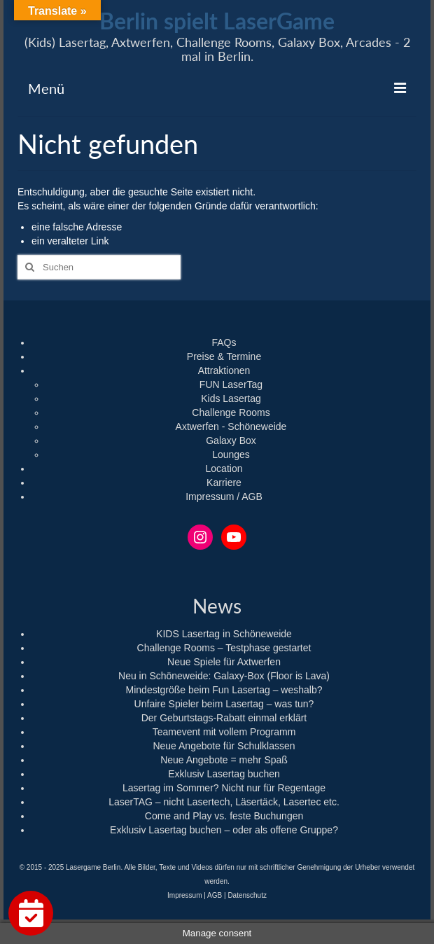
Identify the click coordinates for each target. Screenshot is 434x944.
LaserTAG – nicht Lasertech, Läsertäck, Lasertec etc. (224, 801)
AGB (214, 895)
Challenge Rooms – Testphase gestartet (224, 647)
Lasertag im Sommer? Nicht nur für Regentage (224, 787)
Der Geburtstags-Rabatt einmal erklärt (224, 717)
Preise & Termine (224, 356)
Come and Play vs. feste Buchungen (224, 815)
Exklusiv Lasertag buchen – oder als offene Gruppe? (224, 829)
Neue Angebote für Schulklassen (224, 745)
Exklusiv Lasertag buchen (224, 773)
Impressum (184, 895)
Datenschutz (247, 895)
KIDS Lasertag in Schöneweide (224, 633)
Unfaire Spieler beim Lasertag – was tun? (224, 703)
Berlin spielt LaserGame (217, 20)
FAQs (223, 342)
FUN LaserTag (231, 384)
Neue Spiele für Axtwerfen (224, 661)
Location (224, 468)
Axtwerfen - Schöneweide (231, 426)
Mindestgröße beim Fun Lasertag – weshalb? (224, 689)
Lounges (231, 454)
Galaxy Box (231, 440)
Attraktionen (224, 370)
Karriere (223, 482)
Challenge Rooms (231, 412)
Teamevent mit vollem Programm (224, 731)
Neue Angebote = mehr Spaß (224, 759)
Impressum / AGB (224, 496)
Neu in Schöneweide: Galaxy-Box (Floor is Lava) (224, 675)
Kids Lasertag (231, 398)
